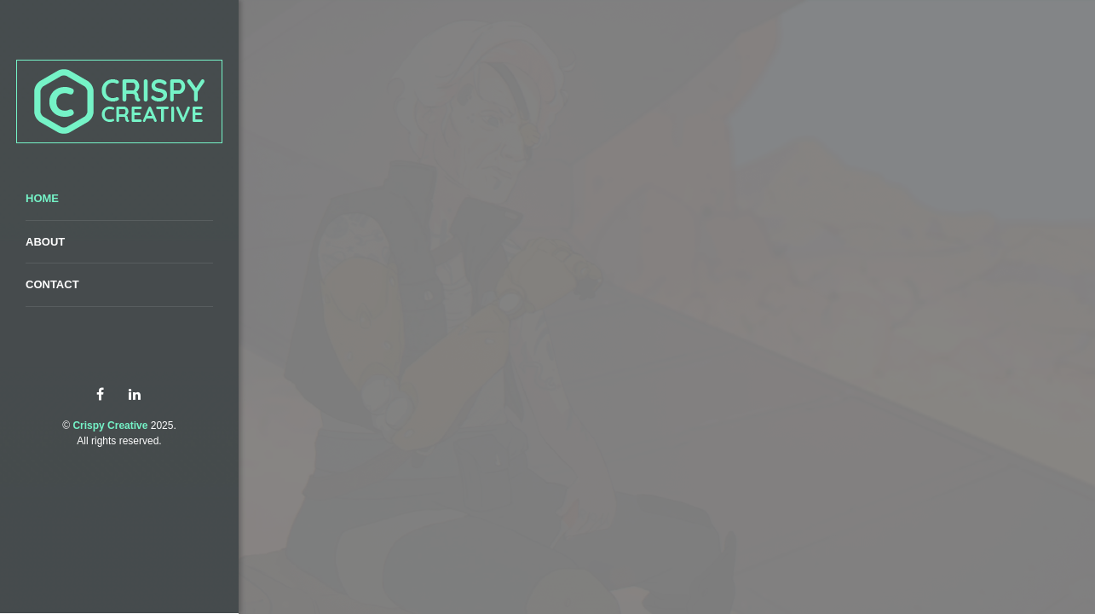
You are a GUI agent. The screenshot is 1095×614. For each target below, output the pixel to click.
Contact (52, 284)
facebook (100, 394)
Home (42, 198)
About (45, 241)
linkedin (134, 394)
